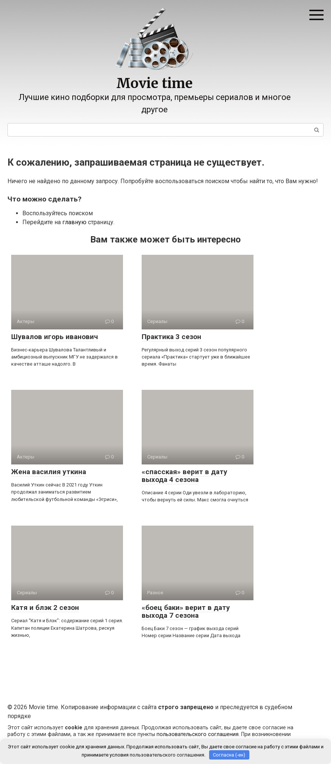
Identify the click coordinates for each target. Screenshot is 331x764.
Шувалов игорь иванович (54, 336)
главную (74, 222)
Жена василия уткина (48, 471)
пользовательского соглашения (198, 734)
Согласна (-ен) (229, 755)
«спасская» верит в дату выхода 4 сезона (184, 475)
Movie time (154, 83)
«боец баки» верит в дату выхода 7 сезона (186, 611)
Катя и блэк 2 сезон (45, 607)
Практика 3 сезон (171, 336)
